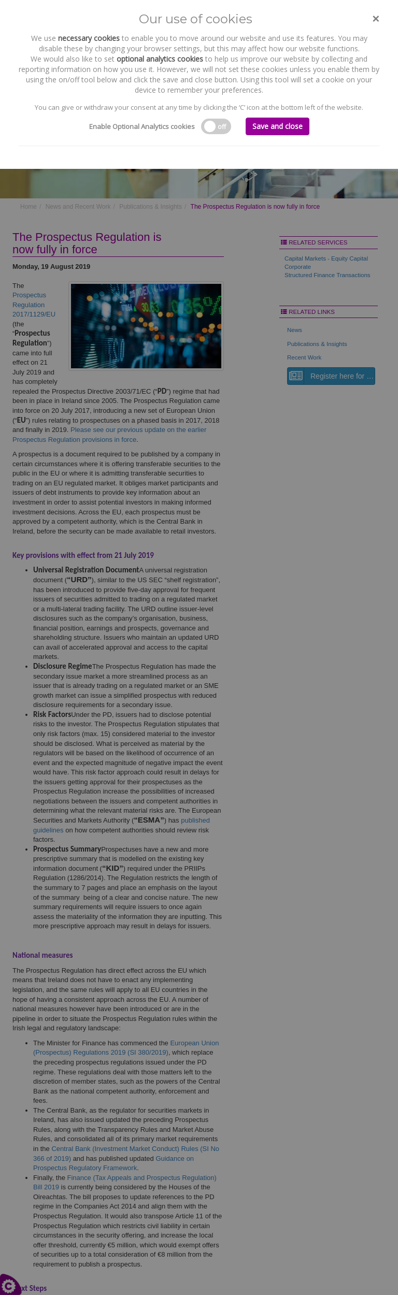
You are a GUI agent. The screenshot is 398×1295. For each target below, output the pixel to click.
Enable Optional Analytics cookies (142, 126)
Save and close (277, 126)
